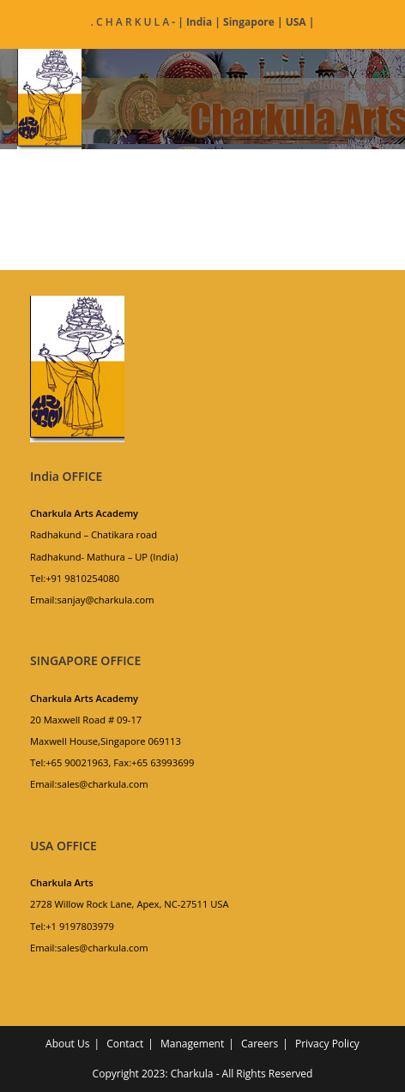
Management (192, 1043)
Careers (259, 1043)
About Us (67, 1043)
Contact (124, 1043)
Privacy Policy (327, 1043)
